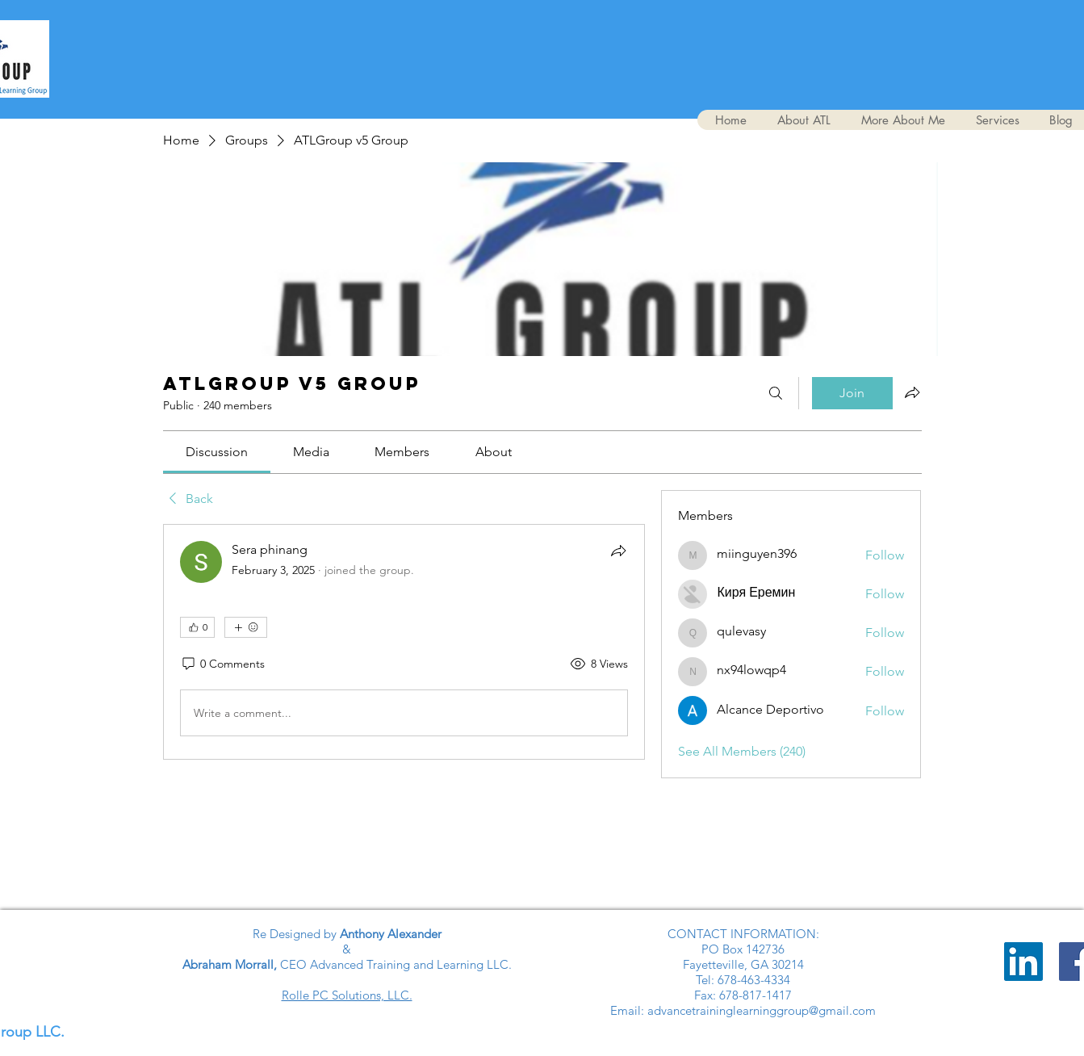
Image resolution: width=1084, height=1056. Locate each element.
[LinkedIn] (1023, 961)
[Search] (775, 393)
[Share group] (912, 392)
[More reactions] (245, 627)
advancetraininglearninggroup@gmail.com (761, 1010)
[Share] (618, 550)
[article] (404, 642)
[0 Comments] (222, 664)
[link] (217, 451)
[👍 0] (197, 627)
